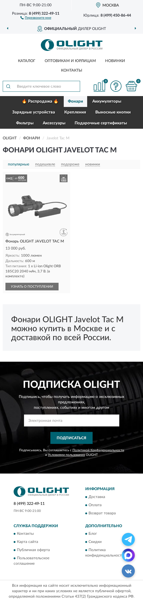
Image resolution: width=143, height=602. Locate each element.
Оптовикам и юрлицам (70, 61)
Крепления (75, 112)
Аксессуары (54, 123)
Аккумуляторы (106, 101)
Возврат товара (102, 513)
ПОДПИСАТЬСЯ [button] (71, 438)
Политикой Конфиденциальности (98, 450)
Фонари (75, 101)
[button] (35, 17)
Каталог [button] (26, 61)
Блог (93, 534)
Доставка (97, 497)
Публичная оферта (33, 550)
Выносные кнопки (113, 112)
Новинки (115, 61)
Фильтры (25, 123)
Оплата (95, 505)
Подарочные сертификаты (101, 123)
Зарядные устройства (33, 112)
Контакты (71, 70)
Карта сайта (27, 542)
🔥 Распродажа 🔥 (40, 101)
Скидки (95, 542)
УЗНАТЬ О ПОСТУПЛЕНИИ (32, 286)
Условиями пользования (66, 454)
